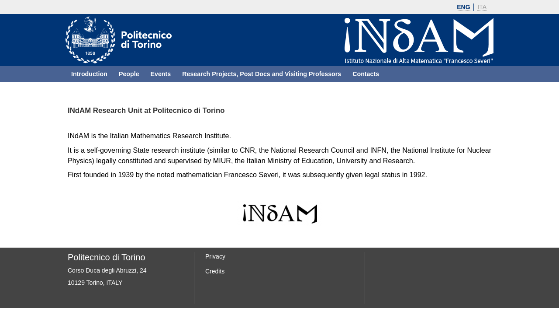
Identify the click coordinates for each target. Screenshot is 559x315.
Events (161, 73)
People (129, 73)
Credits (214, 271)
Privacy (215, 256)
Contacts (365, 73)
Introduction (89, 73)
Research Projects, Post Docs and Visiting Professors (261, 73)
